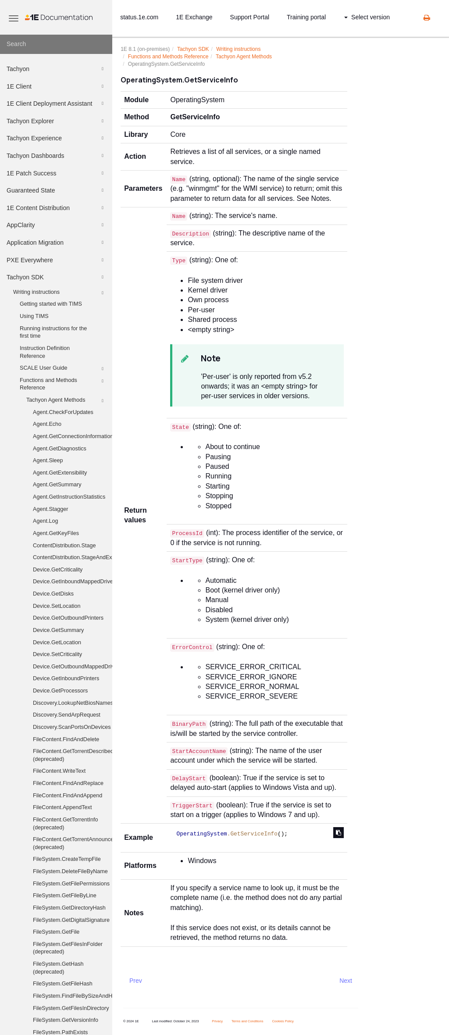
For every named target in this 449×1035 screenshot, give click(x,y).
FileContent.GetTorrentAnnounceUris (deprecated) (72, 843)
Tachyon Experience (56, 138)
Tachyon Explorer (56, 121)
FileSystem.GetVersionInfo (65, 1020)
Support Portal (250, 17)
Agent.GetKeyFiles (56, 533)
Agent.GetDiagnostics (59, 449)
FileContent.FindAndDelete (66, 739)
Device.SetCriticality (57, 654)
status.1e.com (139, 17)
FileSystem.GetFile (56, 932)
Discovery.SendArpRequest (66, 715)
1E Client (56, 86)
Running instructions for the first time (53, 332)
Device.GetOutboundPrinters (68, 618)
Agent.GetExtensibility (60, 473)
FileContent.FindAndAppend (67, 795)
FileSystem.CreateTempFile (67, 859)
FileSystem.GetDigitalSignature (71, 920)
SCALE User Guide (63, 369)
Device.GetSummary (58, 630)
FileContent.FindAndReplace (68, 783)
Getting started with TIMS (51, 304)
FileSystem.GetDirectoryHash (69, 908)
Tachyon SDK (56, 277)
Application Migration (56, 242)
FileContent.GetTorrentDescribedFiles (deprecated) (72, 755)
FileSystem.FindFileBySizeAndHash (72, 996)
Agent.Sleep (48, 460)
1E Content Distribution (56, 208)
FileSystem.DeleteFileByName (70, 871)
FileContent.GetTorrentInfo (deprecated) (65, 824)
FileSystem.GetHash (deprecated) (58, 968)
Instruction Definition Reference (45, 352)
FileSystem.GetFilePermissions (71, 884)
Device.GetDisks (53, 594)
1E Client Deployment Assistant (56, 103)
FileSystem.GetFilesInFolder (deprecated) (68, 948)
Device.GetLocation (57, 642)
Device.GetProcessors (60, 691)
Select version (367, 17)
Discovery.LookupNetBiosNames (72, 703)
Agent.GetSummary (57, 485)
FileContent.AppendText (62, 807)
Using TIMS (34, 316)
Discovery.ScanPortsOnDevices (72, 727)
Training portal (306, 17)
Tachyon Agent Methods (66, 401)
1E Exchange (194, 17)
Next (345, 980)
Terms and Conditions (248, 1021)
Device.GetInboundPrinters (66, 678)
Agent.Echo (47, 424)
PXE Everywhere (56, 260)
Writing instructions (59, 293)
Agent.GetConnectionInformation (72, 436)
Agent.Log (45, 521)
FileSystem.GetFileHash (63, 984)
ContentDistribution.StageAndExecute (72, 557)
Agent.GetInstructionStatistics (69, 497)
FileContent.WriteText (59, 771)
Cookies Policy (282, 1021)
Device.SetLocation (57, 606)
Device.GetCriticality (57, 570)
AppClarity (56, 225)
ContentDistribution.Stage (64, 545)
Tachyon (56, 69)
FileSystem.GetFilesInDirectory (71, 1008)
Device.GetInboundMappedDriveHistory (72, 581)
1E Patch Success (56, 173)
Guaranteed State (56, 190)
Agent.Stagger (50, 509)
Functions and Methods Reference (63, 383)
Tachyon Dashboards (56, 156)
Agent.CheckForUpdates (63, 412)
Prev (135, 980)
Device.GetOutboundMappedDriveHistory (72, 667)
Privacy (217, 1021)
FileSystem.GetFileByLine (64, 895)
